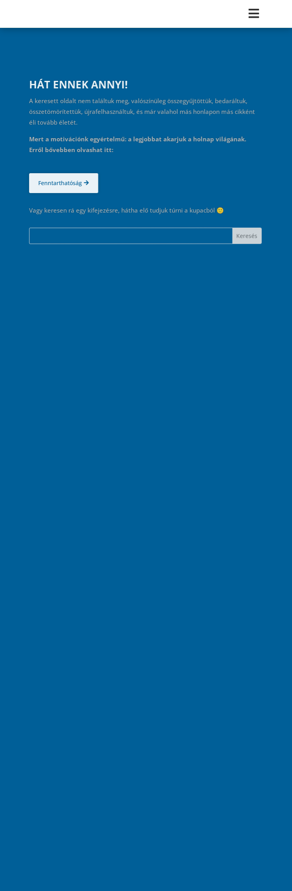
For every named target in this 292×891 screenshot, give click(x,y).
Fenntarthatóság (60, 183)
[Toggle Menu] (146, 13)
